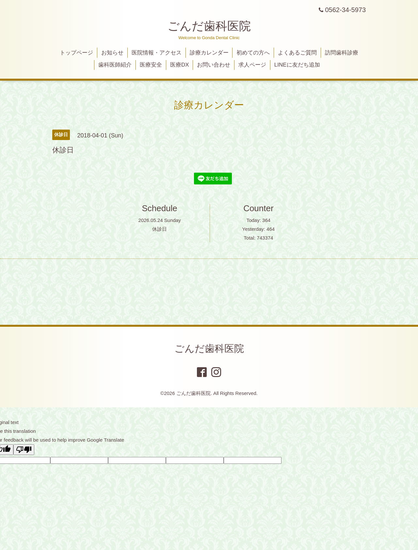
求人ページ (252, 65)
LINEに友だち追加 (297, 65)
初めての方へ (253, 53)
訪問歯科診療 (341, 53)
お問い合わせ (213, 65)
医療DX (179, 65)
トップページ (76, 53)
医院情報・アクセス (157, 53)
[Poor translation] (23, 449)
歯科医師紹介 (115, 65)
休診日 (159, 229)
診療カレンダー (209, 53)
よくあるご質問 (297, 53)
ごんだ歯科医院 (209, 26)
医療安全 (151, 65)
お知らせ (112, 53)
